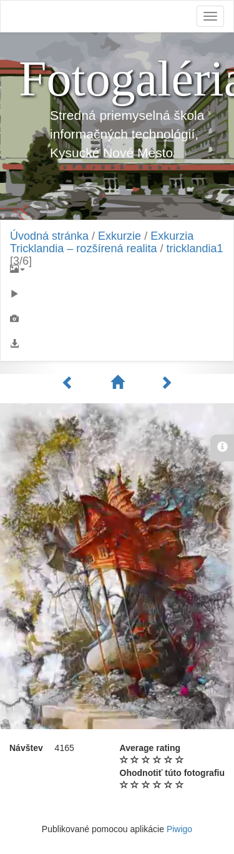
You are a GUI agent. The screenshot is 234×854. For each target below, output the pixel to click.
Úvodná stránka (49, 236)
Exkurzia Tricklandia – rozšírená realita (101, 242)
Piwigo (179, 829)
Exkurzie (119, 236)
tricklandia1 (194, 248)
